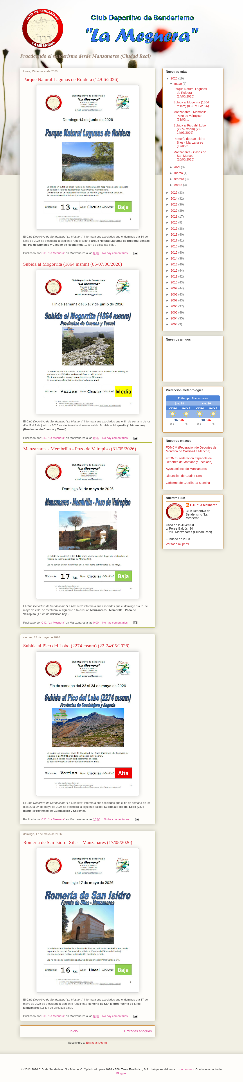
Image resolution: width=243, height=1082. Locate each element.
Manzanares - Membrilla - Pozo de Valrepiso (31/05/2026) (79, 448)
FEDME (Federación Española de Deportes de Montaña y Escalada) (189, 460)
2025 (174, 192)
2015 (174, 252)
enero (178, 185)
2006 (174, 306)
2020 (174, 222)
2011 (174, 276)
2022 (174, 210)
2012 (174, 270)
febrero (179, 179)
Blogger (121, 1073)
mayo (178, 83)
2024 (174, 198)
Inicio (73, 1031)
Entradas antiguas (138, 1031)
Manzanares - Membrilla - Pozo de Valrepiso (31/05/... (190, 115)
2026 (174, 78)
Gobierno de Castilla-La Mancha (188, 483)
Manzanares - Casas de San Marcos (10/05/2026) (189, 155)
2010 (174, 282)
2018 (174, 234)
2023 (174, 204)
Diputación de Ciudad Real (184, 476)
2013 (174, 264)
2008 (174, 294)
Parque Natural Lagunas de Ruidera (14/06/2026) (71, 79)
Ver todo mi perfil (177, 544)
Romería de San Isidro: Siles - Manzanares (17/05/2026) (77, 842)
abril (177, 167)
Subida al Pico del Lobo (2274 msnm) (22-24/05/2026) (76, 645)
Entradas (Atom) (96, 1042)
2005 (174, 312)
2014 (174, 258)
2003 (174, 324)
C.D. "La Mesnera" (203, 505)
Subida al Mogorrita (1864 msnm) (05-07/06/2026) (72, 264)
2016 (174, 246)
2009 (174, 288)
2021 (174, 216)
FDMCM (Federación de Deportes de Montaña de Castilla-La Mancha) (191, 449)
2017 (174, 240)
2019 (174, 228)
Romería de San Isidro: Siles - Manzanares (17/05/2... (189, 142)
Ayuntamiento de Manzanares (186, 469)
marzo (179, 173)
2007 (174, 300)
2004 (174, 318)
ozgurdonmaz (185, 1069)
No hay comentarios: (115, 253)
